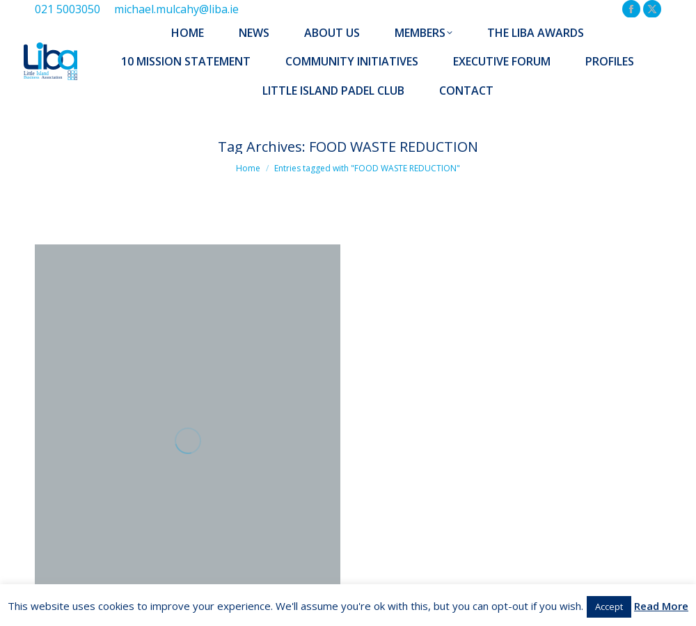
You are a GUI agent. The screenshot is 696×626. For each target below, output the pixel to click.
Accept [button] (609, 606)
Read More (661, 606)
